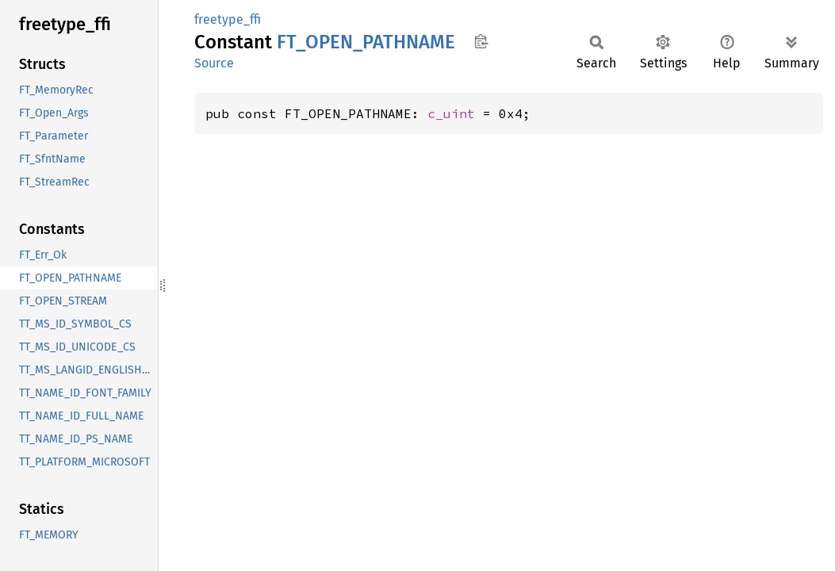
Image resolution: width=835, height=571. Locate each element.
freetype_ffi (227, 19)
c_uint (451, 113)
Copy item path (481, 41)
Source (214, 63)
